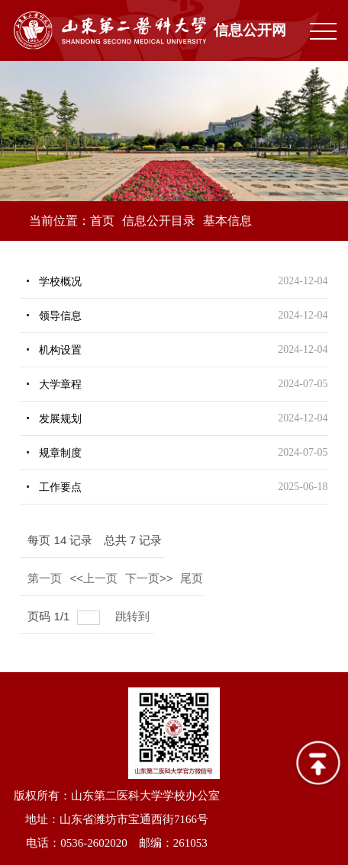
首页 (102, 220)
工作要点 (60, 487)
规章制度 (60, 453)
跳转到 (134, 616)
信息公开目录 (158, 220)
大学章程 (60, 384)
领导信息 (60, 316)
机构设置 (60, 350)
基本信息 (227, 220)
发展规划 (60, 418)
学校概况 (60, 281)
